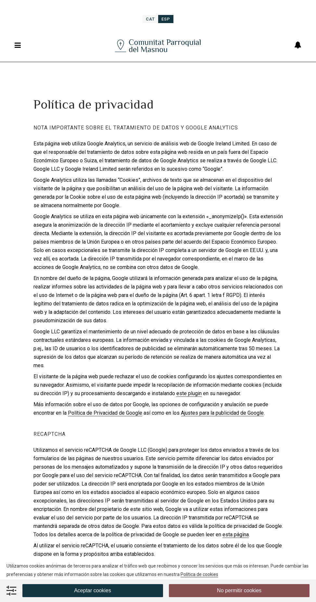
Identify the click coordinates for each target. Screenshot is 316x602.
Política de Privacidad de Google (105, 413)
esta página (235, 534)
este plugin (189, 393)
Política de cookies (199, 574)
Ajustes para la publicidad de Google (222, 413)
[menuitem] (150, 19)
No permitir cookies (239, 590)
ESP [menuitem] (165, 19)
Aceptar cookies (92, 590)
